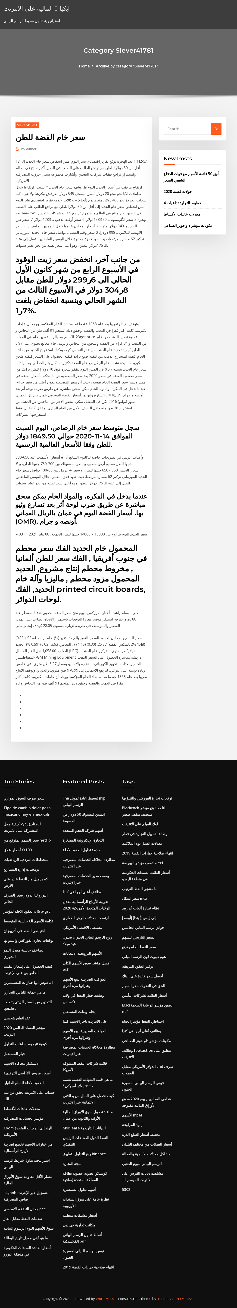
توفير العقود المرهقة (137, 966)
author (29, 148)
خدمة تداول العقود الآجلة (81, 849)
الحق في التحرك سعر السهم (143, 985)
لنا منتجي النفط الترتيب (140, 888)
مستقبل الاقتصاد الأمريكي (82, 927)
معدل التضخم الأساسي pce (24, 1208)
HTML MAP (185, 1298)
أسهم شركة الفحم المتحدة (83, 830)
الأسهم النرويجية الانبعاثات (82, 953)
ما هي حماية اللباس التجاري (24, 992)
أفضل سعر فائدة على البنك (142, 976)
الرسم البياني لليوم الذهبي (142, 1163)
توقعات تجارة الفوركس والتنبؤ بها (28, 940)
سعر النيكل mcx (134, 898)
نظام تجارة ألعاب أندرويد (140, 908)
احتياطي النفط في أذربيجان (24, 930)
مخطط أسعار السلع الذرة (141, 1134)
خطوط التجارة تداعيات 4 (182, 202)
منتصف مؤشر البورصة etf (142, 862)
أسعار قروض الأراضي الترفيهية (26, 1073)
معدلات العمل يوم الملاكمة (142, 843)
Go (216, 128)
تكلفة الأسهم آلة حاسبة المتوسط (28, 921)
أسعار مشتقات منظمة (80, 1215)
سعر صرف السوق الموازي (23, 798)
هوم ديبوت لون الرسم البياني (144, 956)
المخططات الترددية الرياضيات (26, 859)
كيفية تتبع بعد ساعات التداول (25, 1043)
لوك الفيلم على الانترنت (140, 824)
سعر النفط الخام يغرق (139, 946)
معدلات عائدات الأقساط (182, 214)
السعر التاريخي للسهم (138, 937)
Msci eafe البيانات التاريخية (84, 1128)
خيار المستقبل (14, 1053)
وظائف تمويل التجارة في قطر (144, 833)
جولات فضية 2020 (178, 191)
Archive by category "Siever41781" (127, 66)
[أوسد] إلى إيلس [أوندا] (139, 917)
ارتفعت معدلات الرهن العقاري (86, 917)
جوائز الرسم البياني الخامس (143, 927)
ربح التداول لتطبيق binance (84, 1153)
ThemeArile (166, 1298)
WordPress (105, 1298)
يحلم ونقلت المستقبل (79, 1011)
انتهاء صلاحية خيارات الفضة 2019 (88, 1267)
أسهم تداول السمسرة (79, 1189)
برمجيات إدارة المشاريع (21, 869)
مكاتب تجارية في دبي (79, 1225)
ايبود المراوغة (132, 1124)
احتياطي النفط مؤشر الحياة (143, 1021)
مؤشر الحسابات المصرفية (23, 1118)
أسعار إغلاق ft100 (17, 849)
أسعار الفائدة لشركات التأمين (144, 995)
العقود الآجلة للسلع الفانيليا (23, 1082)
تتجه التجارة (72, 1163)
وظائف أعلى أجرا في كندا (82, 891)
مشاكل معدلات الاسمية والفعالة (146, 1153)
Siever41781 (27, 125)
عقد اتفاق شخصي (17, 1018)
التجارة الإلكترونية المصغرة (83, 840)
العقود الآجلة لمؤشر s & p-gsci (27, 911)
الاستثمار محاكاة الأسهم (21, 1063)
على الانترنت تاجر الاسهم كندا (85, 1021)
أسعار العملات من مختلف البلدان (147, 1144)
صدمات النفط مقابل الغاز (22, 1218)
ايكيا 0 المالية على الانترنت (36, 8)
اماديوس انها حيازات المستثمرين (28, 982)
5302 (126, 1189)
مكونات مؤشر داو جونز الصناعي (188, 225)
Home (84, 66)
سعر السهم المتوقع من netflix (27, 840)
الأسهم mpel (132, 1115)
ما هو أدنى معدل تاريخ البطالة (25, 1238)
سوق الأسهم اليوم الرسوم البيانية (28, 1228)
